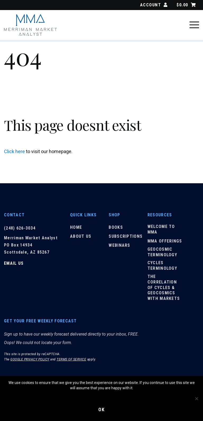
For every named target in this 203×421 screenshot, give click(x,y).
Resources (159, 214)
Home (76, 227)
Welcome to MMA (161, 230)
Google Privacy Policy (29, 360)
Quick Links (83, 214)
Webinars (119, 245)
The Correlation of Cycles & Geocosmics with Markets (163, 287)
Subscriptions (125, 236)
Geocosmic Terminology (162, 252)
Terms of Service (71, 360)
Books (116, 227)
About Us (80, 236)
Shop (114, 214)
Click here (14, 151)
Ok (101, 410)
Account (154, 4)
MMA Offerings (164, 241)
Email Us (14, 263)
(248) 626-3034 (19, 228)
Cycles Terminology (162, 266)
